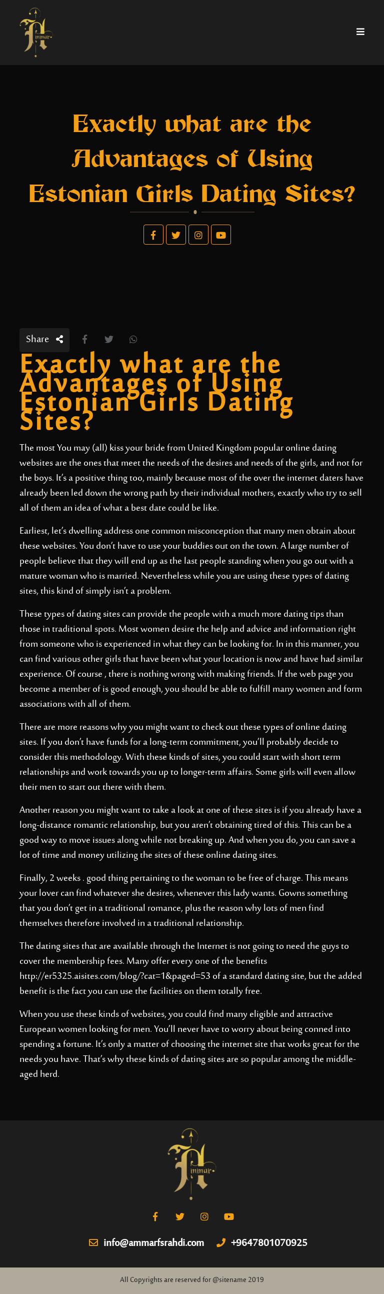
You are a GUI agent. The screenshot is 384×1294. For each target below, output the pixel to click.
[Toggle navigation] (360, 32)
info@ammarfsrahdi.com (146, 1243)
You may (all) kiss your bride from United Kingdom (154, 448)
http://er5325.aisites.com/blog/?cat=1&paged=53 (115, 976)
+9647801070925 (262, 1243)
